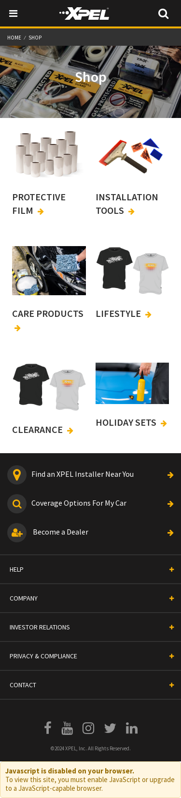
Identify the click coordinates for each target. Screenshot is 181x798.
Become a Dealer (90, 532)
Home (14, 37)
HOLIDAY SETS (127, 422)
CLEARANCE (38, 429)
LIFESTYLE (119, 313)
